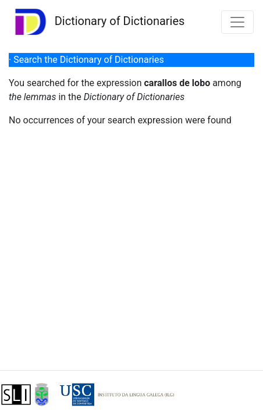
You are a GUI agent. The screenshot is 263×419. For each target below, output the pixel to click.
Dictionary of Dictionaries (96, 22)
